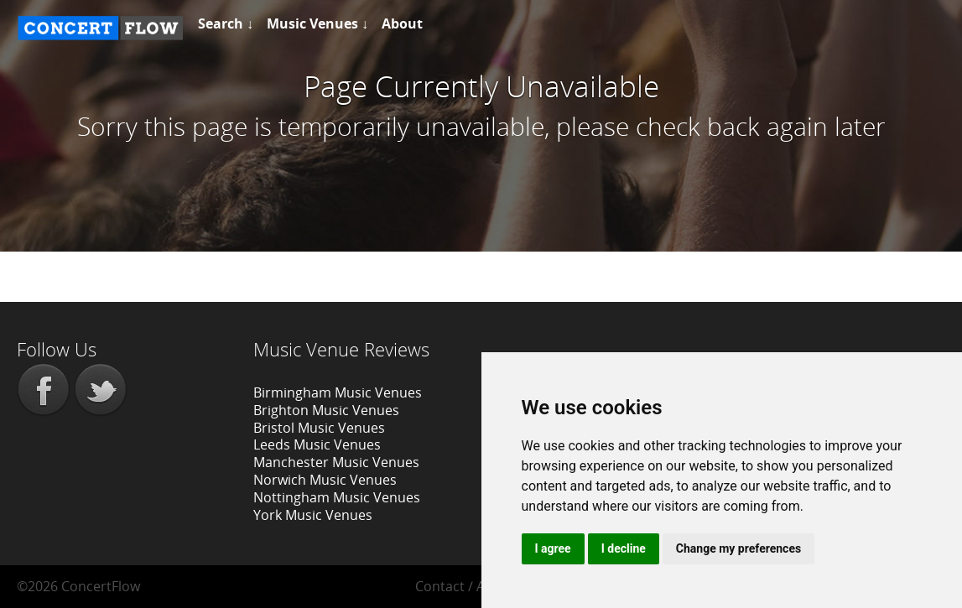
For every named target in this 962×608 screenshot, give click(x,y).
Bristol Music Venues (319, 427)
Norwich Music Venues (325, 479)
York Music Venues (312, 515)
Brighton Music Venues (326, 410)
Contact (440, 586)
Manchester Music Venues (336, 462)
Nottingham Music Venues (336, 497)
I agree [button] (553, 548)
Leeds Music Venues (317, 444)
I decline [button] (623, 548)
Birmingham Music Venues (337, 392)
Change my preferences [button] (738, 548)
